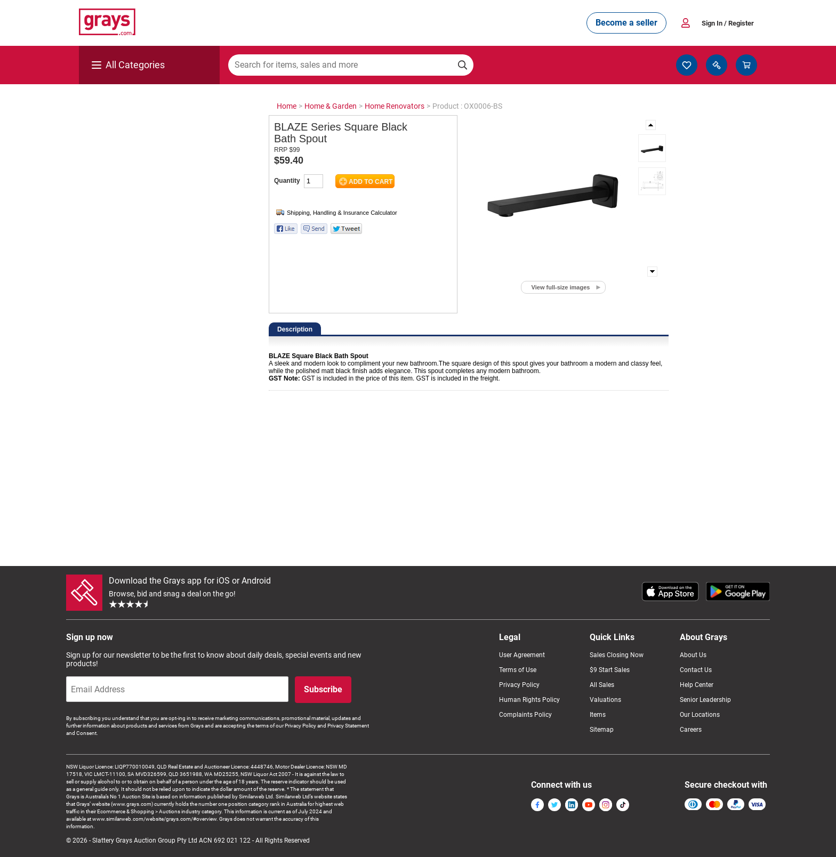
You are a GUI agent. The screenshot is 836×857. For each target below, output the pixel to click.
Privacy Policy (519, 685)
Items (598, 714)
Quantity (287, 180)
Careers (691, 729)
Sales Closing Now (617, 655)
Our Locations (700, 714)
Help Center (696, 685)
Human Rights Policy (529, 700)
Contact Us (696, 670)
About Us (693, 655)
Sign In (728, 23)
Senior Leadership (705, 700)
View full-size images (561, 287)
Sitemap (602, 729)
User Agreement (522, 655)
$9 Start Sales (610, 670)
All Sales (602, 685)
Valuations (605, 700)
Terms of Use (517, 670)
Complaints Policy (525, 714)
